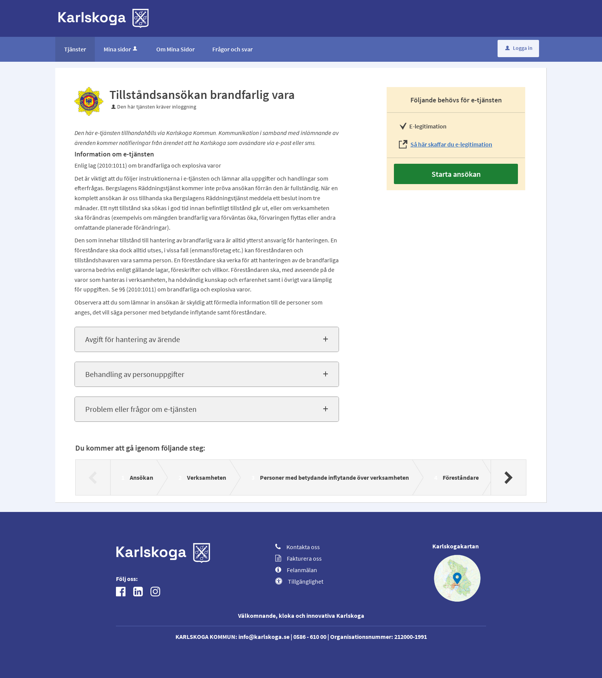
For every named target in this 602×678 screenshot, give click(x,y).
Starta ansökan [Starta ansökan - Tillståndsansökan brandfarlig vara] (456, 174)
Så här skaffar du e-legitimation (451, 144)
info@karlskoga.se (263, 636)
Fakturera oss (298, 558)
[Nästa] (508, 477)
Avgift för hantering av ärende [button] (132, 339)
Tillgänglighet (299, 581)
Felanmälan (296, 570)
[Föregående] (93, 477)
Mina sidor (121, 49)
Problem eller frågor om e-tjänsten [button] (141, 409)
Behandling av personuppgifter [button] (134, 374)
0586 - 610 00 (309, 636)
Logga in (519, 47)
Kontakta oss (297, 547)
